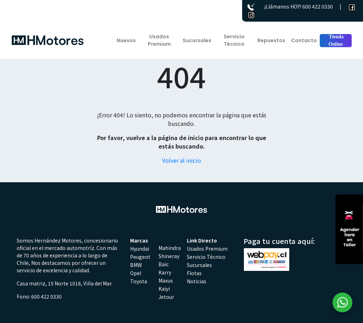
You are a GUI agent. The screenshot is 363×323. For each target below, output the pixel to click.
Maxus (165, 280)
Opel (135, 273)
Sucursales (197, 40)
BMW (136, 264)
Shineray (168, 256)
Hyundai (139, 248)
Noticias (196, 281)
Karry (164, 272)
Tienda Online (336, 40)
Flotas (194, 273)
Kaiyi (164, 288)
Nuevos (126, 40)
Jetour (166, 296)
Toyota (138, 281)
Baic (163, 264)
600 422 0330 (317, 6)
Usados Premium (159, 40)
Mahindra (169, 247)
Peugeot (140, 256)
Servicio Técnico (234, 40)
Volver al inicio (181, 160)
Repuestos (271, 40)
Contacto (304, 40)
